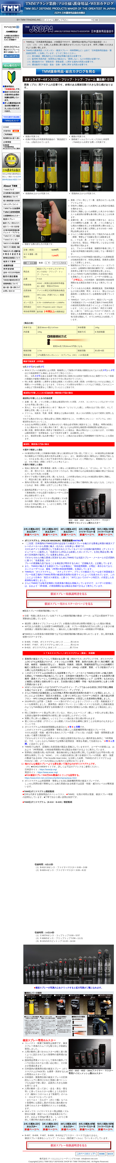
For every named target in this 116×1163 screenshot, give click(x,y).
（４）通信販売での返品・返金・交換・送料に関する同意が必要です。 (57, 65)
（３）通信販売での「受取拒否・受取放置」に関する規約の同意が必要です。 (60, 62)
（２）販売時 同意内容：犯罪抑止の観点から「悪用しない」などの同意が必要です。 (64, 59)
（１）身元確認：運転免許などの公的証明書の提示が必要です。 (54, 56)
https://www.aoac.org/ (47, 772)
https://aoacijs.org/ (48, 769)
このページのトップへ (86, 1154)
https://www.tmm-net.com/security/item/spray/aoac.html (51, 778)
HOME (102, 1154)
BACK (110, 1154)
